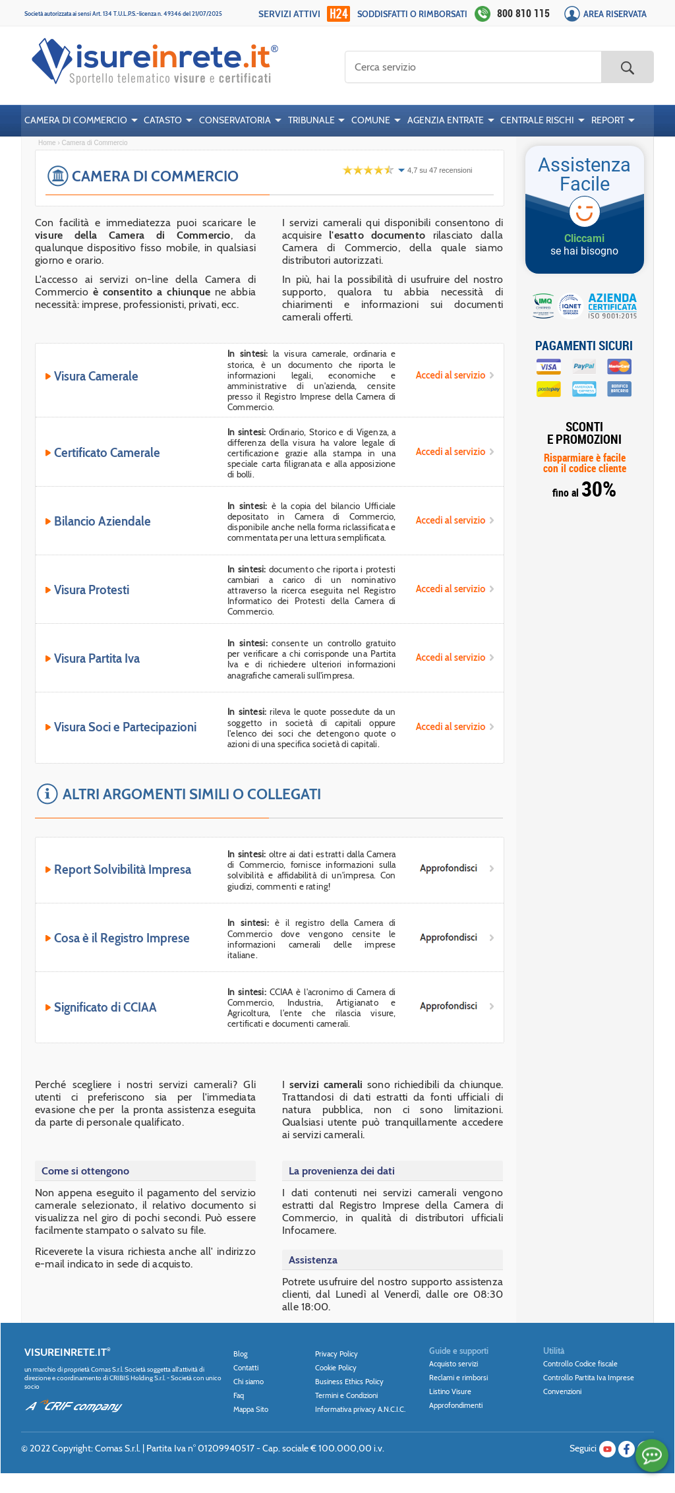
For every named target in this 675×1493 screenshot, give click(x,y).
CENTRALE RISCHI (537, 120)
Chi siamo (248, 1381)
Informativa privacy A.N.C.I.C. (360, 1409)
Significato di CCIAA (106, 1008)
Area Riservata (615, 14)
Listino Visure (450, 1391)
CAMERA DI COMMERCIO (75, 120)
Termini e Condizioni (346, 1395)
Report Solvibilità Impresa (123, 870)
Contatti (245, 1367)
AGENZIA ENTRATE (445, 120)
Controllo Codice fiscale (580, 1363)
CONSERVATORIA (235, 120)
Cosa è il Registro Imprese (122, 938)
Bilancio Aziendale (103, 522)
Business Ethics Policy (349, 1381)
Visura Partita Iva (97, 659)
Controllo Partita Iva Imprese (588, 1377)
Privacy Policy (336, 1353)
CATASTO (163, 120)
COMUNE (370, 120)
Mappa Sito (250, 1409)
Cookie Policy (336, 1367)
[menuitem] (81, 121)
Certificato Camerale (107, 453)
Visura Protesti (92, 590)
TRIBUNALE (311, 120)
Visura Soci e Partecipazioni (125, 727)
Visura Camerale (96, 376)
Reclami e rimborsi (458, 1377)
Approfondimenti (456, 1405)
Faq (238, 1395)
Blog (240, 1353)
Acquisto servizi (453, 1363)
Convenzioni (562, 1391)
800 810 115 (523, 13)
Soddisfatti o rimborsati (412, 14)
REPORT (607, 120)
